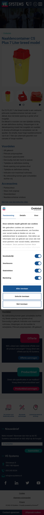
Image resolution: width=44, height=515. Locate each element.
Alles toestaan (22, 289)
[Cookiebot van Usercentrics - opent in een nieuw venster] (31, 208)
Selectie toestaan (22, 296)
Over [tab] (36, 215)
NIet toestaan (21, 304)
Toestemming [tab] (8, 215)
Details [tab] (23, 215)
